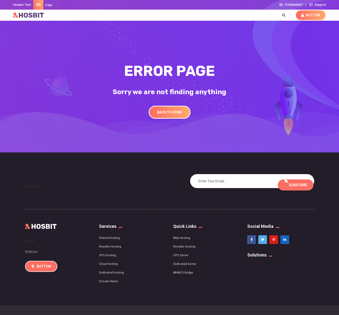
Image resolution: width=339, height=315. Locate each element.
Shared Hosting (109, 238)
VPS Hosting (107, 255)
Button (310, 15)
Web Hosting (181, 238)
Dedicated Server (184, 264)
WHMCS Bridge (183, 272)
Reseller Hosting (110, 246)
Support (320, 5)
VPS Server (180, 255)
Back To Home (169, 112)
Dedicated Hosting (111, 272)
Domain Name (108, 281)
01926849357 (294, 5)
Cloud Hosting (108, 264)
